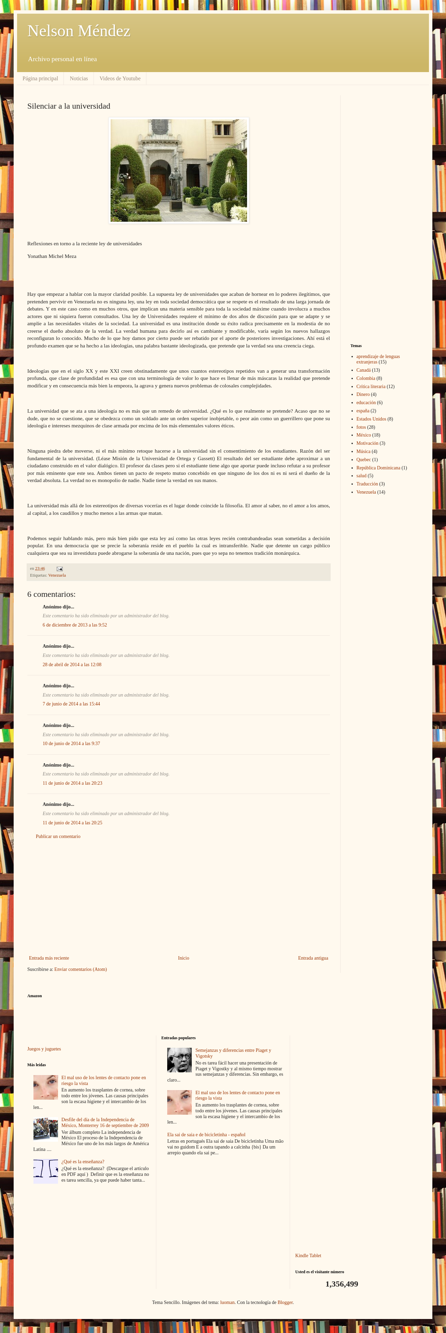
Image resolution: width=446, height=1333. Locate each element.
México (364, 435)
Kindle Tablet (308, 1255)
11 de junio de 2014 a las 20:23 (72, 783)
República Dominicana (379, 467)
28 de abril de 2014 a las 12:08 (72, 664)
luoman (227, 1302)
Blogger (284, 1302)
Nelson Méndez (79, 31)
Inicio (183, 958)
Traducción (367, 483)
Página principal (40, 78)
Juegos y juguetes (44, 1049)
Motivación (368, 443)
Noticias (79, 78)
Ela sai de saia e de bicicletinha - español (206, 1134)
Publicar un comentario (58, 836)
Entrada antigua (313, 958)
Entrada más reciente (49, 958)
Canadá (364, 370)
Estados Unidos (372, 419)
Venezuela (57, 575)
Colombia (366, 378)
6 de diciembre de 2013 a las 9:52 (75, 625)
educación (366, 402)
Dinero (363, 394)
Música (364, 451)
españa (363, 410)
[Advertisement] (178, 897)
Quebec (364, 459)
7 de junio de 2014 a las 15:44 (71, 703)
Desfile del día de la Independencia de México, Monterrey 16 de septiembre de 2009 (105, 1122)
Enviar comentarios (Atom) (80, 969)
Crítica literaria (371, 386)
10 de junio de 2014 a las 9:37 (71, 743)
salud (362, 475)
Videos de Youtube (120, 78)
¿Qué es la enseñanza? (82, 1161)
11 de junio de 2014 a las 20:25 (72, 822)
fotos (361, 427)
